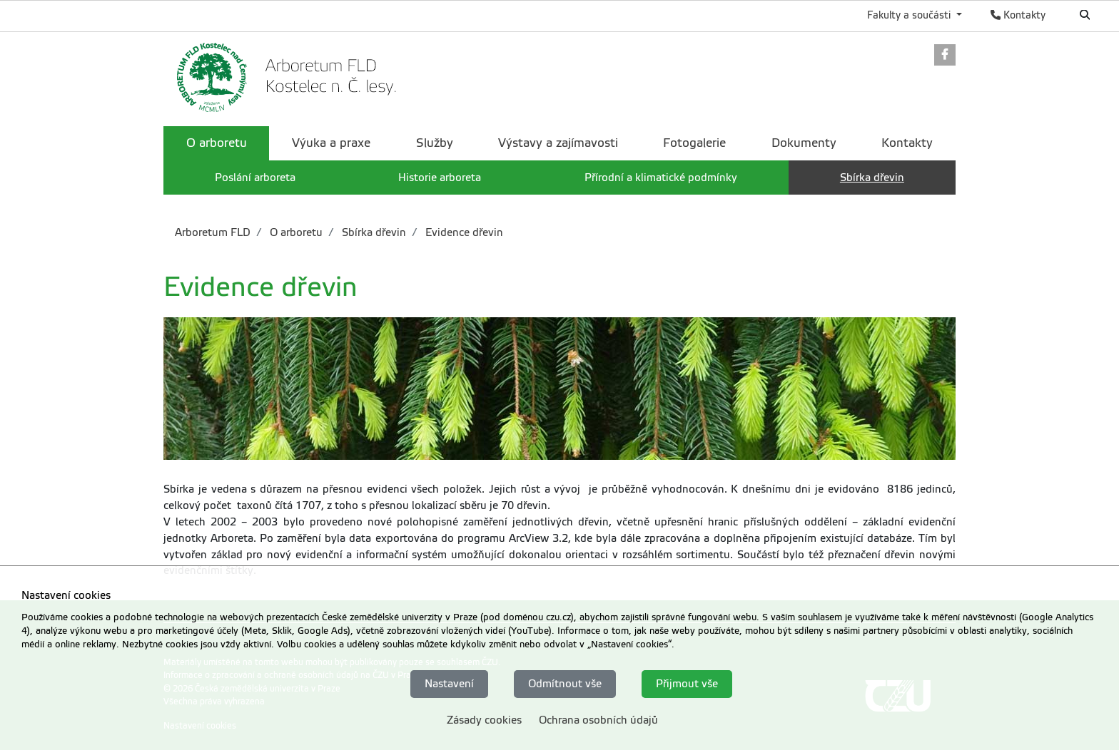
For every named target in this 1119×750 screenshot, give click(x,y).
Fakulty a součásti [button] (910, 15)
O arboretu (295, 232)
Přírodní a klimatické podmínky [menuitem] (660, 177)
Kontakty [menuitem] (907, 143)
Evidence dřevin (462, 232)
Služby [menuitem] (434, 143)
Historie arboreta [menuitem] (439, 177)
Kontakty (1018, 15)
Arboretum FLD (212, 232)
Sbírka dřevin (372, 232)
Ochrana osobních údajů (598, 720)
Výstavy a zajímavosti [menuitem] (558, 143)
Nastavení (449, 683)
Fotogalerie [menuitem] (694, 143)
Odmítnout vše (565, 683)
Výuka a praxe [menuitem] (331, 143)
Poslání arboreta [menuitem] (255, 177)
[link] (945, 56)
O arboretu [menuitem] (216, 143)
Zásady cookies (484, 720)
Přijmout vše (687, 683)
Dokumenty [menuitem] (803, 143)
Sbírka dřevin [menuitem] (872, 177)
